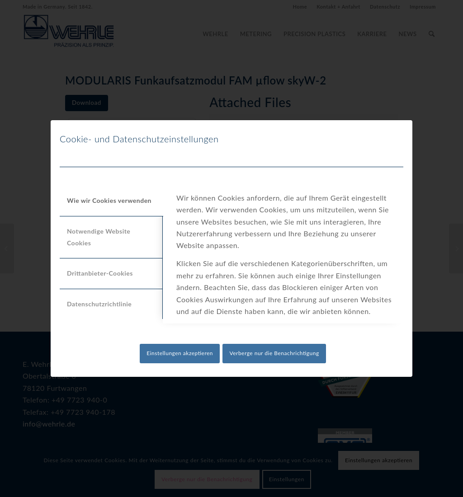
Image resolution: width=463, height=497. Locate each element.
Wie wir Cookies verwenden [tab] (109, 200)
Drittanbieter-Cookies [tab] (100, 273)
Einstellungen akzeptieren (179, 353)
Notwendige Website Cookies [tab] (98, 237)
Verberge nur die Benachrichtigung (274, 353)
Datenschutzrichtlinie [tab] (99, 304)
